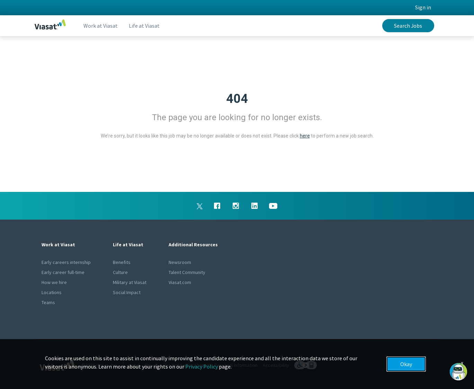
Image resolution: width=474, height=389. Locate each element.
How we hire (54, 282)
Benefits (122, 262)
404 (237, 98)
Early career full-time (63, 272)
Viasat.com (180, 282)
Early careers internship (66, 262)
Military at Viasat (129, 282)
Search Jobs (408, 25)
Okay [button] (406, 364)
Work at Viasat (100, 25)
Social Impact (127, 292)
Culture (120, 272)
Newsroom (180, 262)
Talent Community (187, 272)
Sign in (423, 7)
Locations (52, 292)
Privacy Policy (201, 366)
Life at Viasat (144, 25)
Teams (48, 302)
